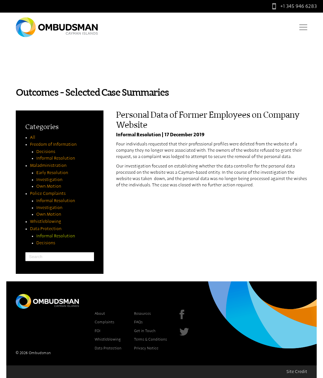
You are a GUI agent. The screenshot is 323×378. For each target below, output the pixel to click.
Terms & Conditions (150, 339)
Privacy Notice (146, 348)
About (100, 313)
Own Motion (48, 186)
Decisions (45, 152)
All (32, 137)
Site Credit (296, 372)
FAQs (138, 322)
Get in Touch (145, 331)
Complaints (104, 322)
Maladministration (48, 165)
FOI (97, 331)
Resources (142, 313)
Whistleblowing (45, 221)
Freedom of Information (53, 144)
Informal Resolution (55, 158)
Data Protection (46, 229)
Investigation (49, 180)
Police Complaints (48, 193)
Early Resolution (52, 173)
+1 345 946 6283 (293, 6)
